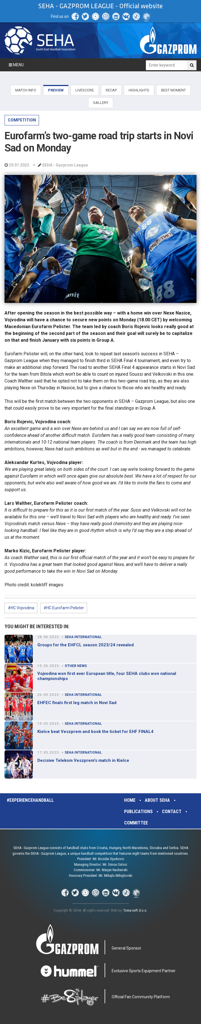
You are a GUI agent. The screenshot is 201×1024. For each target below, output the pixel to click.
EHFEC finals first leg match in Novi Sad (76, 702)
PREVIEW (56, 90)
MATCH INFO (25, 90)
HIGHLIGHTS (139, 90)
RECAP (111, 90)
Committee (136, 823)
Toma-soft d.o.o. (135, 910)
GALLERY (100, 103)
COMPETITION (22, 120)
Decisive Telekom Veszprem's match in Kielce (83, 760)
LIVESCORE (84, 90)
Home (129, 800)
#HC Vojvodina (21, 608)
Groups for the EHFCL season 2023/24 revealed (85, 644)
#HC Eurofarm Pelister (64, 608)
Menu (16, 65)
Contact (171, 811)
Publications (138, 811)
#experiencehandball (30, 800)
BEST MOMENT (173, 90)
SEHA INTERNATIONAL (83, 637)
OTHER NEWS (76, 666)
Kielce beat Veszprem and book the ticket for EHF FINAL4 (95, 731)
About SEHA (157, 800)
